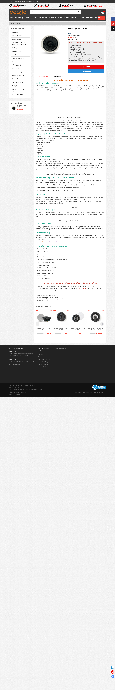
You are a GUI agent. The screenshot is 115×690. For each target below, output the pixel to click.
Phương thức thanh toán (44, 654)
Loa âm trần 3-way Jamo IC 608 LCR (61, 623)
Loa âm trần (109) (16, 32)
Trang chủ (13, 18)
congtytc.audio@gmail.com (19, 687)
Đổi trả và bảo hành (42, 651)
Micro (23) (14, 86)
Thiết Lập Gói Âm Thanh (40, 18)
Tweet (69, 33)
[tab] (43, 76)
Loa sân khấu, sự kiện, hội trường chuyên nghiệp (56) (19, 43)
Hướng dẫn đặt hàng (43, 656)
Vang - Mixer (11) (16, 54)
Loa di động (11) (16, 79)
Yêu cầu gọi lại (86, 71)
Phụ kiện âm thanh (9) (17, 94)
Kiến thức (66, 18)
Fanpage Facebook (61, 643)
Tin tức (60, 18)
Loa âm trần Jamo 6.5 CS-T (22, 106)
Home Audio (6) (15, 68)
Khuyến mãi (101, 18)
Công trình (53, 18)
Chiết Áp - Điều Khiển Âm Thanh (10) (20, 90)
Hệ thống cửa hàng (91, 18)
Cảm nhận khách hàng (77, 18)
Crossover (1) (15, 61)
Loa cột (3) (14, 47)
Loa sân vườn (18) (16, 39)
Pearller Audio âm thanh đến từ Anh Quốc (95, 687)
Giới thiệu (21, 18)
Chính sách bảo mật (43, 659)
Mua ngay (86, 67)
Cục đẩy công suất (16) (18, 58)
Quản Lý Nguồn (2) (16, 65)
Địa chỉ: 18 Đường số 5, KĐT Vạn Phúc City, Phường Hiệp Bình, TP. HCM (25, 684)
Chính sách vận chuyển (43, 649)
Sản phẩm (28, 18)
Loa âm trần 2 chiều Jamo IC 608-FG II (44, 623)
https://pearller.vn (18, 689)
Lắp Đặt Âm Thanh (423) (18, 75)
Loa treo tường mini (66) (18, 35)
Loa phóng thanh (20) (17, 72)
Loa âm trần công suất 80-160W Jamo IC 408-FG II (95, 623)
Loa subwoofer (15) (17, 51)
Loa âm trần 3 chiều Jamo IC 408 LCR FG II (78, 623)
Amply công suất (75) (17, 82)
